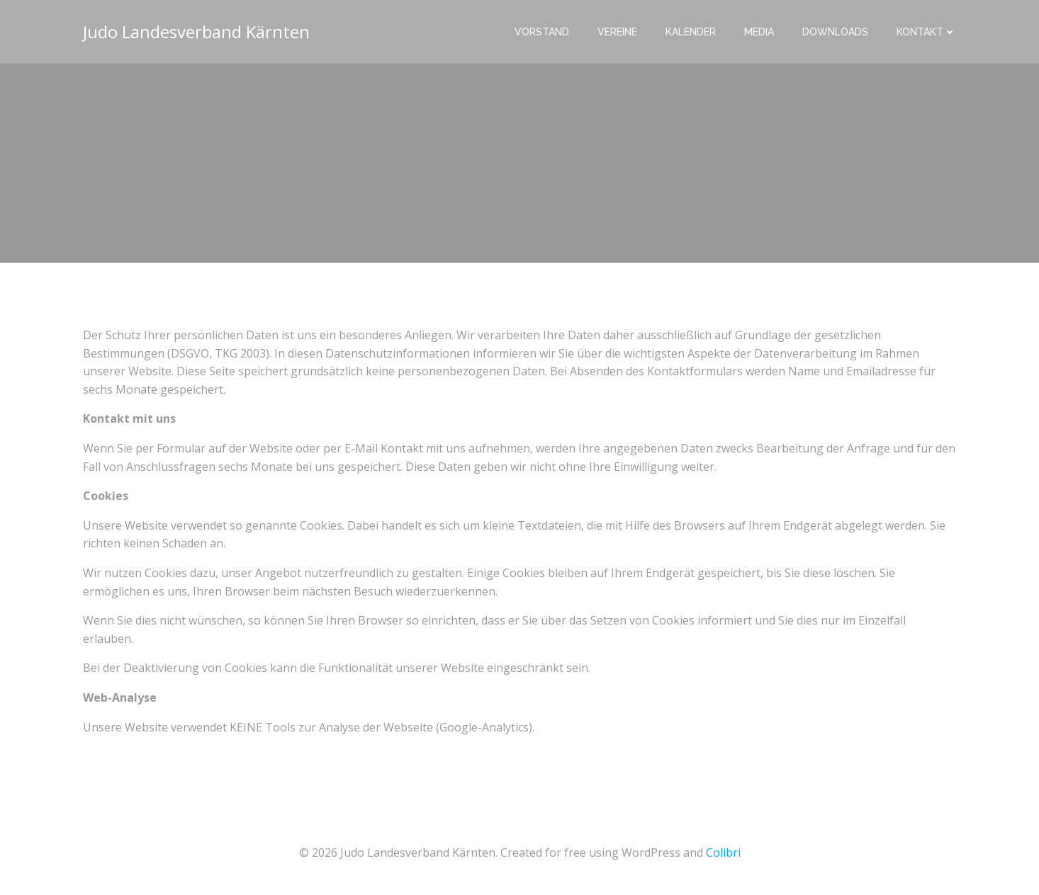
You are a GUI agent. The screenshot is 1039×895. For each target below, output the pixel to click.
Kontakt (926, 32)
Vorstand (542, 32)
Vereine (617, 32)
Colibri (723, 852)
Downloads (835, 32)
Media (759, 32)
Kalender (690, 32)
